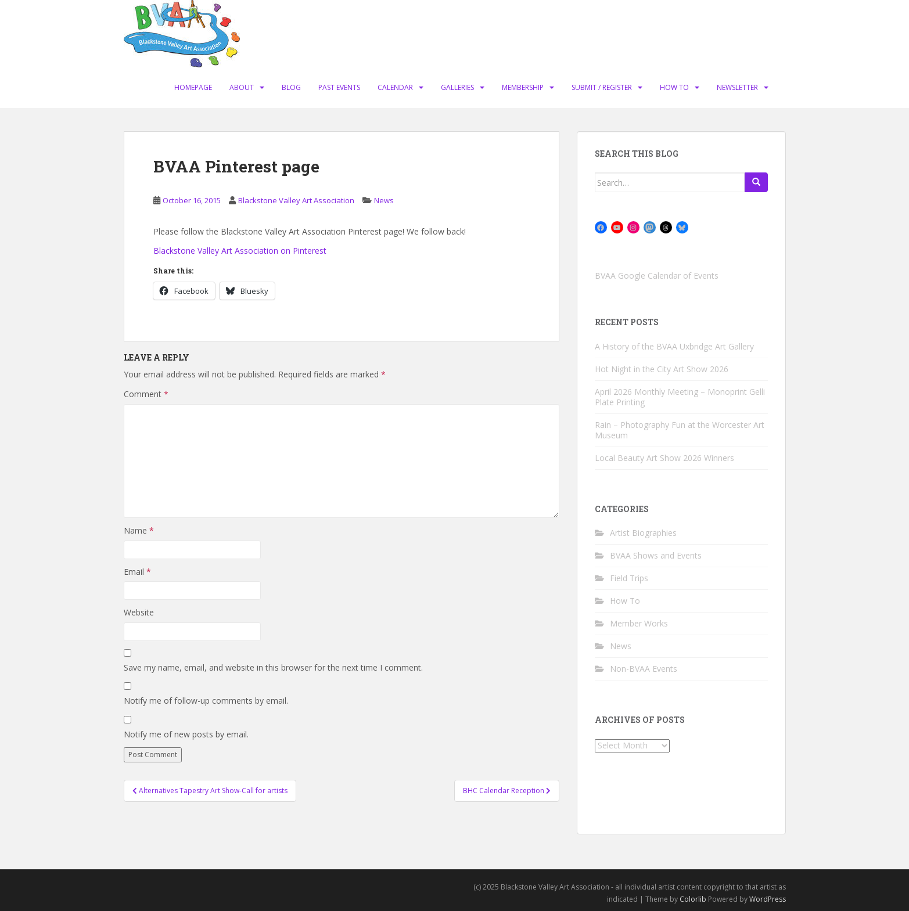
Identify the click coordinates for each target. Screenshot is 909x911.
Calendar (395, 87)
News (384, 200)
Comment (146, 393)
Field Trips (629, 578)
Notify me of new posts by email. (186, 734)
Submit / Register (602, 87)
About (241, 87)
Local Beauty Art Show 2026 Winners (664, 457)
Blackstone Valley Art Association (296, 200)
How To (674, 87)
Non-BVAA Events (643, 668)
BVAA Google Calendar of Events (656, 275)
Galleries (457, 87)
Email (137, 571)
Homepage (193, 87)
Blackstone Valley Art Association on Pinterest (239, 250)
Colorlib (693, 899)
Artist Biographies (643, 532)
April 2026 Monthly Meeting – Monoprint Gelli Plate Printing (680, 397)
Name (139, 530)
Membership (523, 87)
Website (139, 612)
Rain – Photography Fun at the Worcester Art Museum (679, 430)
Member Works (639, 623)
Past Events (339, 87)
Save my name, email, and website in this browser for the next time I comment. (273, 667)
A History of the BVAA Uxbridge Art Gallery (674, 346)
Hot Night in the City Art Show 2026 (661, 369)
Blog (291, 87)
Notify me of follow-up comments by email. (206, 700)
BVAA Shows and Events (656, 555)
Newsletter (737, 87)
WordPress (767, 899)
